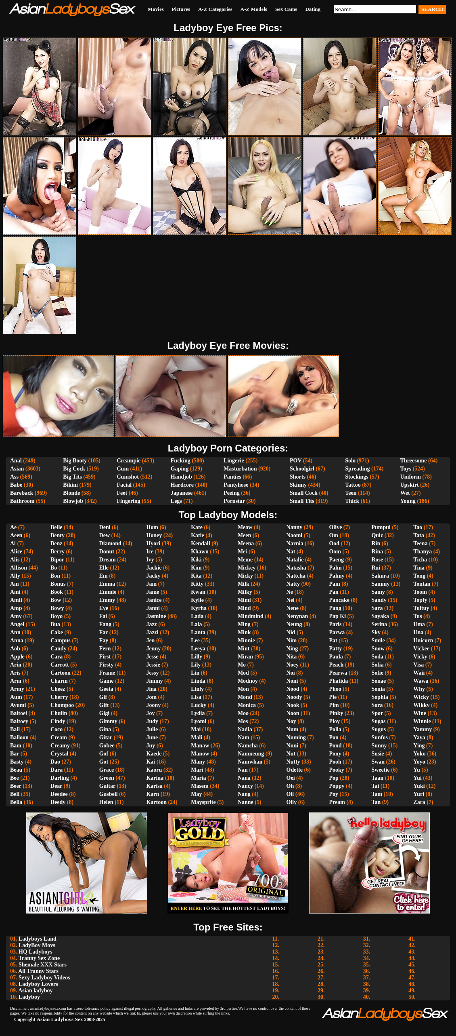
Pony (335, 754)
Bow (55, 600)
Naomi (295, 535)
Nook (293, 705)
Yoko (419, 754)
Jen (150, 640)
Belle (56, 527)
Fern (105, 649)
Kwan (198, 592)
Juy (150, 746)
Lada (197, 616)
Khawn (200, 552)
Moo (243, 713)
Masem (200, 786)
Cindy (57, 721)
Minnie (246, 640)
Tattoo (352, 485)
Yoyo (419, 762)
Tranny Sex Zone (39, 958)
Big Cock (74, 469)
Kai (150, 762)
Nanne (245, 802)
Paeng (336, 560)
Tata (418, 535)
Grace (106, 770)
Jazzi (152, 632)
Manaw (200, 746)
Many (198, 762)
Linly (197, 689)
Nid (291, 632)
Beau (16, 770)
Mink (244, 632)
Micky (245, 576)
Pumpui (380, 527)
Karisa (154, 786)
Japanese (181, 493)
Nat (291, 552)
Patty (335, 649)
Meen (244, 535)
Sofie (377, 673)
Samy (378, 592)
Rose (377, 560)
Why (419, 689)
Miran (245, 657)
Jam (151, 584)
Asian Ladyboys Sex (60, 1019)
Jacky (153, 576)
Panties (232, 477)
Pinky (336, 713)
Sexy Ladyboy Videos (44, 978)
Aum (16, 697)
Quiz (377, 535)
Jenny (153, 649)
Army (17, 689)
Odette (295, 770)
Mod (243, 673)
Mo (242, 665)
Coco (56, 729)
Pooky (336, 770)
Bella (16, 802)
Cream (58, 737)
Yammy (422, 729)
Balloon (19, 737)
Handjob (181, 477)
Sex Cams (286, 9)
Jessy (152, 673)
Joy (150, 713)
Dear (56, 786)
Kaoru (154, 770)
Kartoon (156, 802)
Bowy (57, 608)
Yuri (418, 794)
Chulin (58, 713)
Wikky (421, 705)
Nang (244, 794)
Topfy (420, 600)
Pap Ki (337, 616)
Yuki (419, 786)
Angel (17, 624)
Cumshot (127, 477)
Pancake (339, 600)
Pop (333, 778)
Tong (419, 576)
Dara (56, 770)
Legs (176, 501)
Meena (246, 543)
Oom (335, 552)
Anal (16, 461)
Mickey (246, 568)
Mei (242, 552)
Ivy (150, 560)
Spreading (357, 469)
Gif (103, 697)
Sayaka (380, 616)
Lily (196, 665)
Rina (377, 552)
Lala (196, 624)
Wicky (421, 697)
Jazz (151, 624)
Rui (375, 568)
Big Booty (75, 461)
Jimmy (154, 681)
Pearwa (338, 673)
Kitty (197, 584)
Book (56, 592)
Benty (57, 535)
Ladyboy (29, 997)
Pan (333, 592)
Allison (18, 568)
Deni (105, 527)
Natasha (296, 568)
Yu (416, 770)
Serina (379, 624)
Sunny (379, 746)
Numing (296, 737)
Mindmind (251, 616)
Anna (16, 640)
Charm (59, 681)
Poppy (336, 786)
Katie (197, 535)
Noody (294, 697)
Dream (107, 560)
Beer (15, 786)
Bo (53, 568)
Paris (335, 624)
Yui (417, 778)
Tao (417, 527)
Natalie (295, 560)
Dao (55, 762)
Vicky (420, 657)
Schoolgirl (302, 469)
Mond (245, 697)
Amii (16, 600)
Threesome (413, 461)
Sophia (379, 697)
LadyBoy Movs (37, 945)
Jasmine (156, 616)
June (152, 737)
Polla (335, 729)
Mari (197, 770)
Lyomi (198, 721)
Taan (377, 778)
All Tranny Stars (38, 971)
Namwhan (250, 762)
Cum (123, 469)
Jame (152, 592)
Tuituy (421, 608)
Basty (16, 762)
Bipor (57, 560)
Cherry (59, 697)
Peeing (232, 493)
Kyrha (199, 608)
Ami (15, 592)
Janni (152, 608)
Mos (243, 721)
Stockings (356, 477)
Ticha (420, 560)
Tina (419, 568)
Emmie (108, 592)
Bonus (57, 584)
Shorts (297, 477)
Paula (336, 657)
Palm (335, 568)
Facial (124, 485)
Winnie (422, 721)
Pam (334, 584)
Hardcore (182, 485)
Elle (104, 568)
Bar (14, 754)
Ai (13, 543)
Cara (56, 657)
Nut (291, 754)
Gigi (104, 713)
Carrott (59, 665)
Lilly (196, 657)
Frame (107, 673)
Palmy (336, 576)
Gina (105, 729)
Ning (292, 649)
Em (103, 576)
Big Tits (72, 477)
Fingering (128, 501)
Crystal (59, 754)
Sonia (378, 689)
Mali (196, 737)
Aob (15, 649)
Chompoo (62, 705)
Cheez (57, 689)
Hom (152, 527)
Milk (243, 584)
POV (295, 461)
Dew (104, 535)
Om (333, 535)
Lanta (198, 632)
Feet (122, 493)
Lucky (198, 705)
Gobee (107, 746)
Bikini (70, 485)
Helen (106, 802)
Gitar (105, 737)
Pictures (181, 9)
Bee (14, 778)
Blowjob (73, 501)
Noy (291, 721)
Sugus (378, 729)
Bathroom (22, 501)
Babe (16, 485)
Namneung (251, 754)
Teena (420, 543)
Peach (336, 665)
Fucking (180, 461)
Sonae (378, 681)
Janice (153, 600)
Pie (333, 697)
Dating (312, 9)
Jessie (153, 665)
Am (14, 584)
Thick (352, 501)
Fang (105, 624)
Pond (335, 746)
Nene (293, 608)
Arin (15, 665)
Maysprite (203, 802)
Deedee (59, 794)
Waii (419, 673)
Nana (244, 778)
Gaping (179, 469)
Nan (243, 770)
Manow (200, 754)
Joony (153, 705)
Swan (378, 762)
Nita (292, 657)
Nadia (245, 729)
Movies (156, 9)
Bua (55, 624)
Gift (104, 705)
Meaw (245, 527)
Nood (293, 689)
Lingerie (234, 461)
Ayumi (18, 705)
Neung (294, 624)
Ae (13, 527)
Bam (15, 746)
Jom (151, 697)
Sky (376, 632)
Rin (375, 543)
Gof (104, 754)
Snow (378, 649)
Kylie (197, 600)
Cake (56, 632)
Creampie (128, 461)
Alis (14, 560)
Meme (245, 560)
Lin (195, 673)
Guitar (107, 786)
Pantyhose (236, 485)
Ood (334, 543)
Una (418, 632)
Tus (417, 616)
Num (293, 729)
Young (408, 501)
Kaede (153, 754)
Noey (293, 665)
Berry (57, 552)
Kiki (196, 560)
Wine (419, 713)
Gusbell (108, 794)
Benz (56, 543)
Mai (196, 729)
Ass (14, 477)
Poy (333, 794)
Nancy (245, 786)
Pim (334, 705)
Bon (55, 576)
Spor (377, 713)
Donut (106, 552)
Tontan (421, 584)
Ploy (334, 721)
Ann (15, 632)
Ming (244, 624)
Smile (378, 640)
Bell (14, 794)
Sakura (380, 576)
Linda (198, 681)
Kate (197, 527)
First (105, 657)
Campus (60, 640)
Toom (420, 592)
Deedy (57, 802)
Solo (350, 461)
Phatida (338, 681)
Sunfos (379, 737)
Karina (154, 778)
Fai (103, 616)
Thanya (422, 552)
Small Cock (304, 493)
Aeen (16, 535)
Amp (16, 608)
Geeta (106, 689)
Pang (335, 608)
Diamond (110, 543)
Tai (375, 786)
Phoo (335, 689)
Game (106, 681)
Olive (335, 527)
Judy (152, 721)
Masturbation (240, 469)
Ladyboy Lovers (38, 984)
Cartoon (60, 673)
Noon (293, 713)
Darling (59, 778)
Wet (405, 493)
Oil (290, 794)
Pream (337, 802)
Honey (154, 535)
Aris (15, 673)
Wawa (420, 681)
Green (106, 778)
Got (104, 762)
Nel (291, 600)
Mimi (244, 600)
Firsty (106, 665)
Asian (17, 469)
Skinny (298, 485)
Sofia (377, 665)
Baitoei (18, 713)
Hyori (153, 543)
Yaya (419, 737)
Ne (290, 592)
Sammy (380, 584)
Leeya (198, 649)
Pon (333, 737)
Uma (419, 624)
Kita (196, 576)
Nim (292, 640)
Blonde (71, 493)
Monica (247, 705)
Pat (333, 640)
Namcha (248, 746)
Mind (244, 608)
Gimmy (108, 721)
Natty (293, 584)
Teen (350, 493)
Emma (107, 584)
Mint (244, 649)
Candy (58, 649)
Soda (377, 657)
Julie (152, 729)
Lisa (196, 697)
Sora (377, 705)
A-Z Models (254, 9)
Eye (104, 608)
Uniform (410, 477)
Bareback (21, 493)
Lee (195, 640)
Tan (376, 802)
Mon (243, 689)
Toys (406, 469)
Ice (149, 552)
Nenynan (297, 616)
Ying (419, 746)
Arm (15, 681)
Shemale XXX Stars (43, 965)
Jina (151, 689)
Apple (17, 657)
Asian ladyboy (35, 990)
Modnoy (248, 681)
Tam (376, 794)
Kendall (200, 543)
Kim (196, 568)
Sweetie (380, 770)
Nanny (295, 527)
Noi (291, 673)
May (196, 794)
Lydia (198, 713)
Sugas (378, 721)
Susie (377, 754)
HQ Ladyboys (35, 952)
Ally (15, 576)
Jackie (153, 568)
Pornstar (234, 501)
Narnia (295, 543)
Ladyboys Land (37, 939)
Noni (292, 681)
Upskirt (409, 485)
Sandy (378, 600)
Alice (16, 552)
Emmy (107, 600)
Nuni (293, 746)
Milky (245, 592)
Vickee (421, 649)
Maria (198, 778)
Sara (377, 608)
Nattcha (296, 576)
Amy (16, 616)
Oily (292, 802)
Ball (15, 729)
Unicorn (423, 640)
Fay (104, 640)
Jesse (152, 657)
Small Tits (302, 501)
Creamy (60, 746)
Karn (152, 794)
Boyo (56, 616)
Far (103, 632)
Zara (419, 802)
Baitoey (19, 721)
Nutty (293, 762)
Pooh (335, 762)
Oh (290, 786)
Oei (291, 778)
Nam (243, 737)
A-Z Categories (215, 9)
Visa (418, 665)
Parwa (337, 632)
